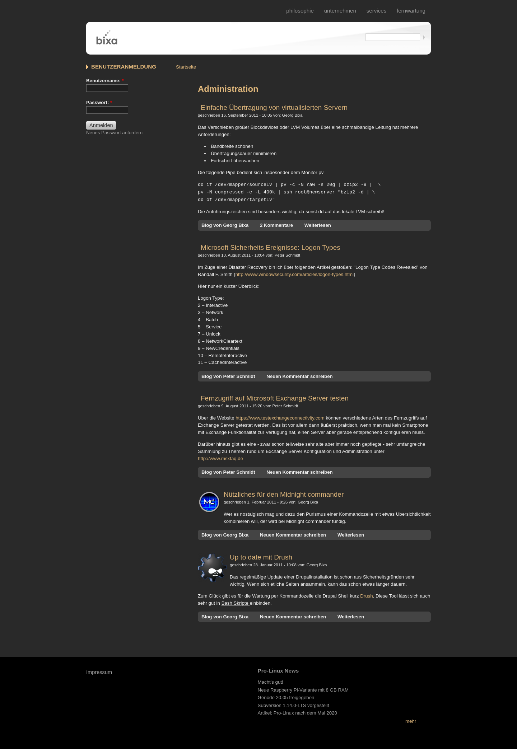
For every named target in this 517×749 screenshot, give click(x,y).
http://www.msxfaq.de (220, 457)
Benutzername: (105, 80)
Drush (366, 595)
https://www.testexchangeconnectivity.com (280, 417)
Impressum (99, 671)
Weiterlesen (317, 224)
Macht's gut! (270, 681)
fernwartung (411, 11)
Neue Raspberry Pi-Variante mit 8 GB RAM (303, 689)
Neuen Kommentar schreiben (299, 375)
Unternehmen (340, 11)
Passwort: (99, 102)
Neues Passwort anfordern (114, 132)
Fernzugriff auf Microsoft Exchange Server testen (275, 397)
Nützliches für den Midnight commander (284, 493)
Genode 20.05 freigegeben (286, 696)
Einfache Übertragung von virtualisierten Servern (274, 107)
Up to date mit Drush (261, 556)
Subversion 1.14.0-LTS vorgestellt (293, 704)
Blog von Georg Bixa (224, 224)
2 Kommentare (276, 224)
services (377, 11)
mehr (410, 720)
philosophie (300, 11)
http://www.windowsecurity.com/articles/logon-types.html (295, 273)
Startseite (186, 67)
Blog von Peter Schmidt (228, 375)
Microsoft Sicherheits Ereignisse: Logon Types (270, 246)
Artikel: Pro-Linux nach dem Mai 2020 (297, 712)
